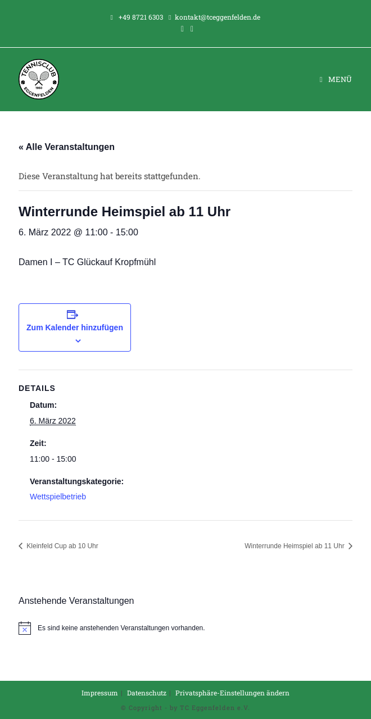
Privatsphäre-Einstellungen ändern (232, 692)
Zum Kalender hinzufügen (74, 327)
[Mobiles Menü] (336, 79)
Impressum (100, 692)
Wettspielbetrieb (58, 496)
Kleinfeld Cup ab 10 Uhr (61, 546)
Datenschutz (146, 692)
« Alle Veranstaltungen (67, 147)
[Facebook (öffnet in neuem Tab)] (182, 29)
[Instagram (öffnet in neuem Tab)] (190, 29)
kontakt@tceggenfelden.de (217, 16)
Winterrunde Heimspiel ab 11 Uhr (295, 546)
